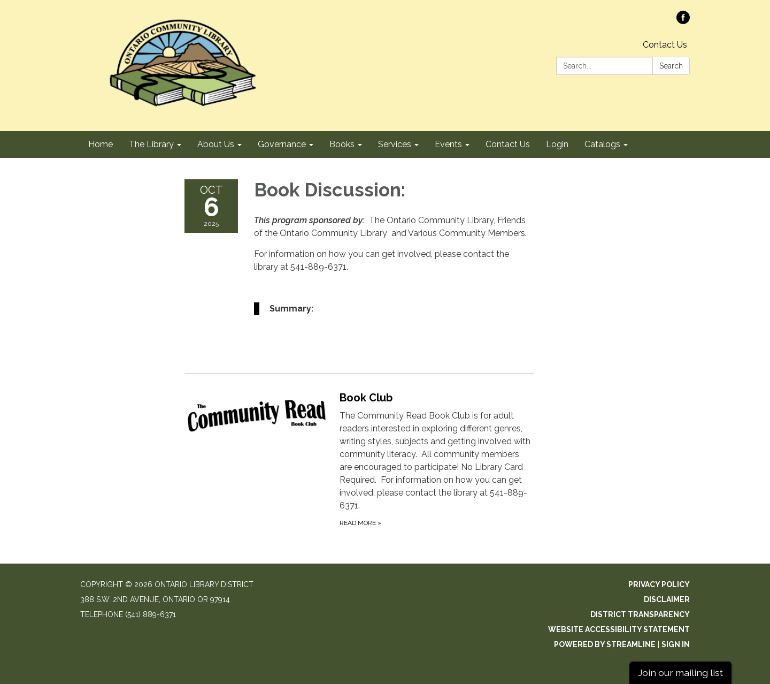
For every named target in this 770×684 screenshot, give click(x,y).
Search (671, 66)
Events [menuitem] (448, 144)
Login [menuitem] (557, 144)
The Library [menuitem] (151, 144)
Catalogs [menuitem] (602, 144)
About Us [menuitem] (215, 144)
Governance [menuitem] (282, 144)
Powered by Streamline (605, 644)
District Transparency (640, 614)
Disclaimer (667, 599)
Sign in (675, 644)
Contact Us (665, 45)
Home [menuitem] (100, 144)
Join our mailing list (680, 672)
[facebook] (683, 21)
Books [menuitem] (342, 144)
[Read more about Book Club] (359, 459)
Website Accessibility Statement (619, 629)
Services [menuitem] (394, 144)
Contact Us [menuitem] (508, 144)
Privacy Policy (659, 584)
